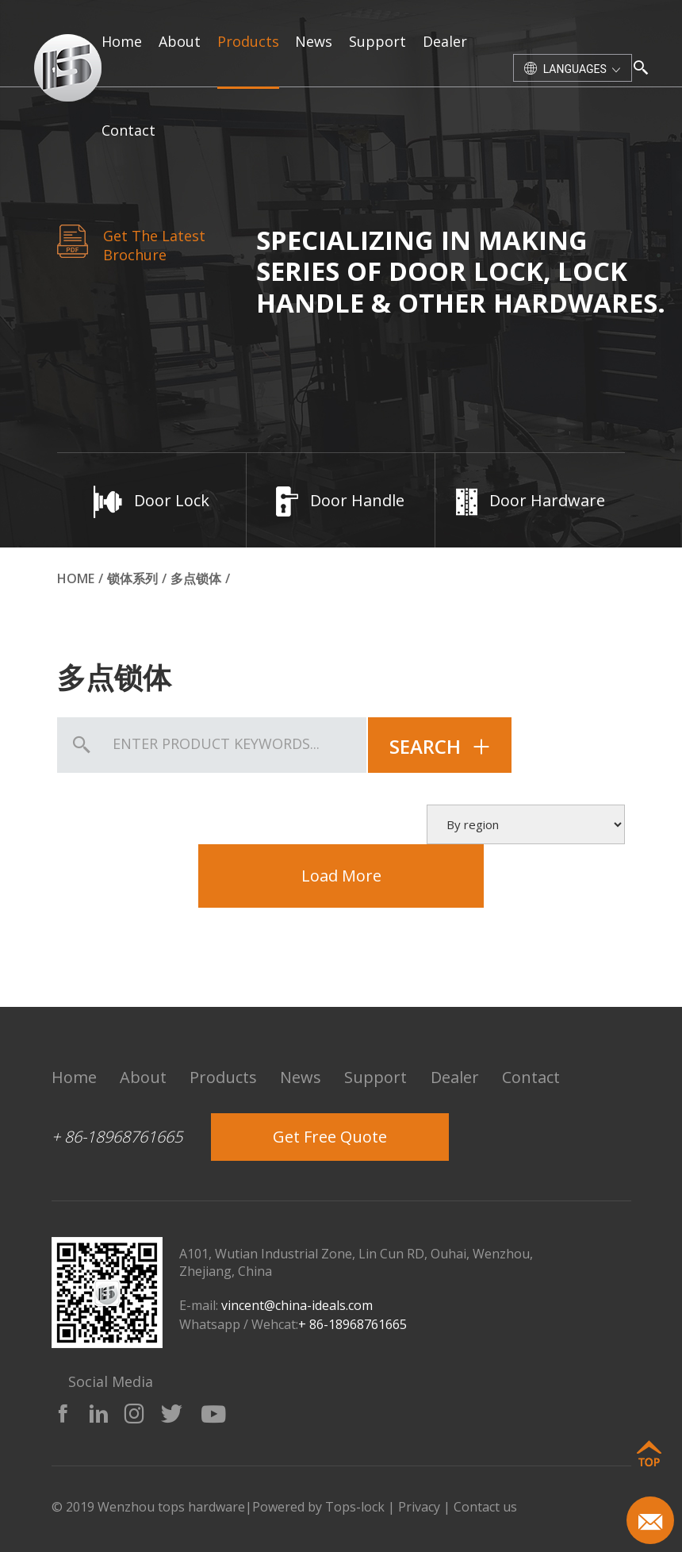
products (248, 41)
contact (128, 130)
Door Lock (151, 500)
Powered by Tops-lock (320, 1507)
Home (75, 578)
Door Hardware (530, 500)
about (180, 41)
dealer (445, 41)
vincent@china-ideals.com (297, 1305)
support (377, 41)
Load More (341, 875)
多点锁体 (195, 578)
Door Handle (340, 500)
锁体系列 (132, 578)
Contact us (485, 1507)
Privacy (419, 1507)
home (122, 41)
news (313, 41)
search (439, 746)
